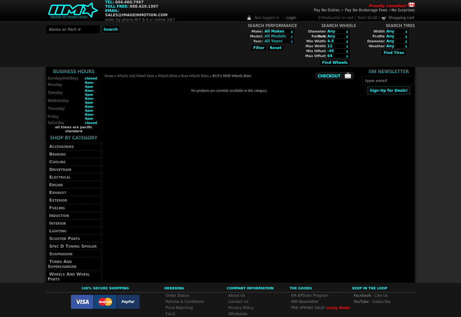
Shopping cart (401, 18)
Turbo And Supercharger (62, 264)
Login (291, 18)
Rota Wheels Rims (195, 76)
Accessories (61, 146)
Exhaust (57, 192)
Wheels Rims (167, 76)
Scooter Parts (64, 238)
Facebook (362, 295)
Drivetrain (60, 169)
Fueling (57, 207)
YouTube (361, 302)
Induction (59, 215)
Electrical (60, 177)
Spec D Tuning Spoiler (73, 246)
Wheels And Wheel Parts (69, 276)
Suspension (61, 253)
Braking (57, 154)
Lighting (57, 230)
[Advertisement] (388, 186)
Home (108, 76)
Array (279, 41)
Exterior (58, 200)
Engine (56, 184)
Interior (57, 223)
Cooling (57, 161)
